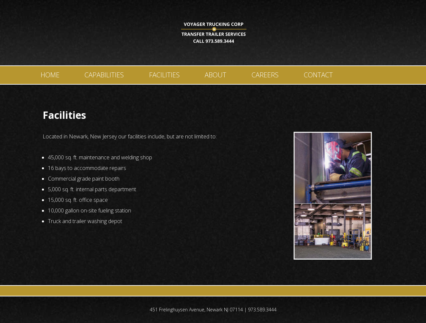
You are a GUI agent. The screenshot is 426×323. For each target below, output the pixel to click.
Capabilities (104, 74)
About (215, 74)
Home (50, 74)
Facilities (164, 74)
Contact (318, 74)
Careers (265, 74)
